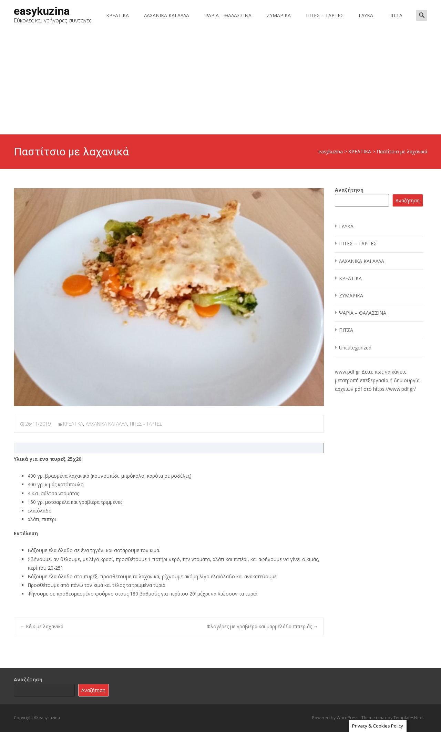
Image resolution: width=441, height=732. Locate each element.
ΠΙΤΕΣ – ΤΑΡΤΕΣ (324, 15)
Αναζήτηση (349, 189)
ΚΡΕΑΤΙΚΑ (117, 15)
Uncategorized (355, 347)
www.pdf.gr (347, 371)
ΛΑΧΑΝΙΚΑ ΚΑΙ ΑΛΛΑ (166, 15)
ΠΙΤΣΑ (395, 15)
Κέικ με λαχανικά (41, 626)
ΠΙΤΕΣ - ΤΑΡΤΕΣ (146, 423)
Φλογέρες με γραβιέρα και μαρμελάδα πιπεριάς (262, 626)
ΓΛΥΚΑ (366, 15)
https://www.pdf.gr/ (394, 389)
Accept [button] (336, 722)
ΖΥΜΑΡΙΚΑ (279, 15)
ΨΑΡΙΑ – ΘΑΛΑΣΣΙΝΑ (228, 15)
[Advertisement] (220, 82)
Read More (387, 722)
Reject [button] (361, 722)
